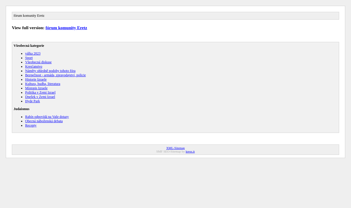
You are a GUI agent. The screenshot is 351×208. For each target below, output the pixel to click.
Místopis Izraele (36, 88)
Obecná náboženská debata (44, 121)
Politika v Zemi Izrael (40, 92)
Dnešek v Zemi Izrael (40, 97)
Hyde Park (32, 101)
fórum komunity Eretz (66, 27)
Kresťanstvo (33, 66)
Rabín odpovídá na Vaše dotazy (47, 117)
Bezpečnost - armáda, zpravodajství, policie (55, 75)
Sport (29, 58)
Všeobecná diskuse (38, 62)
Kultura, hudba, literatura (42, 84)
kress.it (190, 151)
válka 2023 (32, 53)
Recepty (30, 125)
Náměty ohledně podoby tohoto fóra (50, 71)
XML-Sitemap (175, 148)
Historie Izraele (36, 79)
